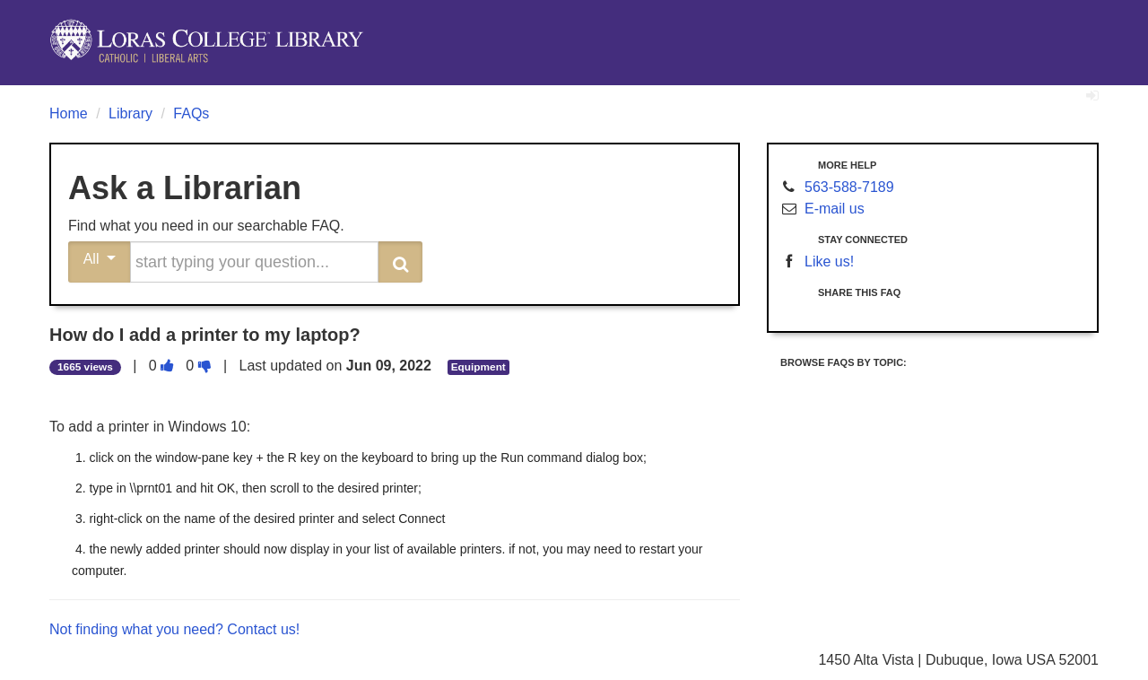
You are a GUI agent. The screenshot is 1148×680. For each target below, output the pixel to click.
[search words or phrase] (254, 262)
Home (68, 113)
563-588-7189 (849, 187)
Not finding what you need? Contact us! (174, 629)
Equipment (478, 367)
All (100, 258)
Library (130, 113)
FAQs (191, 113)
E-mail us (834, 208)
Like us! (829, 261)
